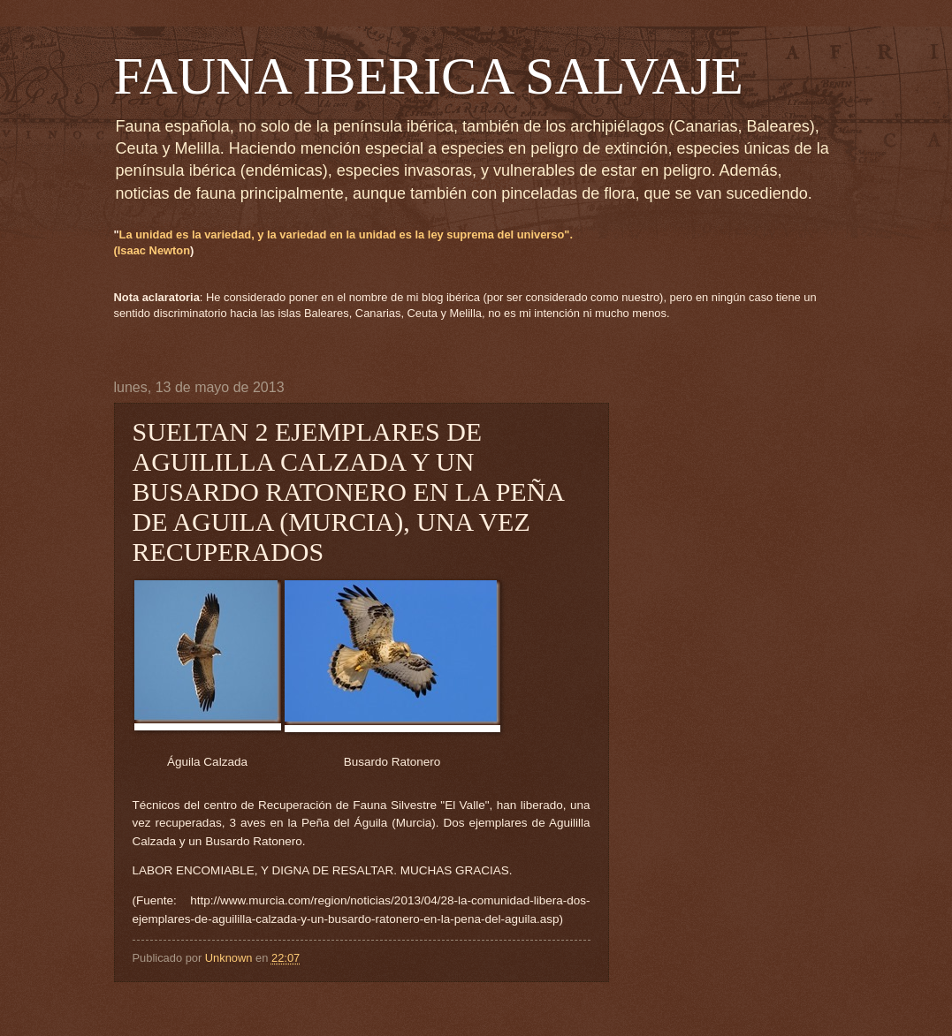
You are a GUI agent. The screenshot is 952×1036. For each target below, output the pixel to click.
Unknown (230, 957)
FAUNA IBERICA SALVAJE (428, 76)
